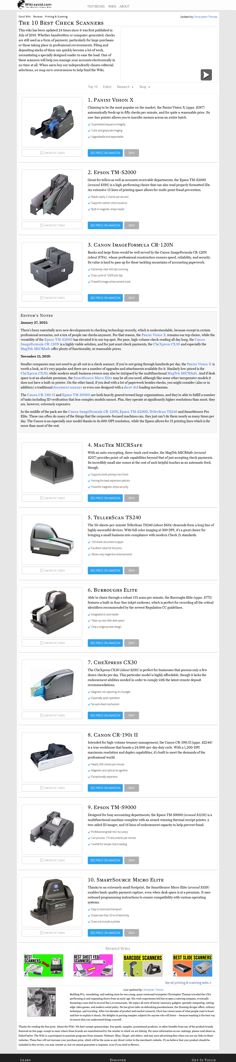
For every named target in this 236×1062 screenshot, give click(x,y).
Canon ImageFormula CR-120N (93, 412)
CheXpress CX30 (167, 344)
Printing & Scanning (56, 16)
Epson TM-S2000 (58, 340)
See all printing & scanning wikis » (188, 983)
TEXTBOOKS (96, 6)
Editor (107, 87)
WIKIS (112, 6)
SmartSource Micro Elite (93, 378)
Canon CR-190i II (41, 395)
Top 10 (93, 87)
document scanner (67, 387)
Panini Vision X (154, 335)
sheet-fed (131, 387)
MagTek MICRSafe (36, 349)
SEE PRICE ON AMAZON (105, 153)
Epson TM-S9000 (76, 395)
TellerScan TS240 (164, 412)
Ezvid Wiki (25, 16)
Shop (144, 87)
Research (125, 87)
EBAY (132, 153)
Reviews (38, 16)
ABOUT (124, 6)
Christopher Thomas (153, 989)
